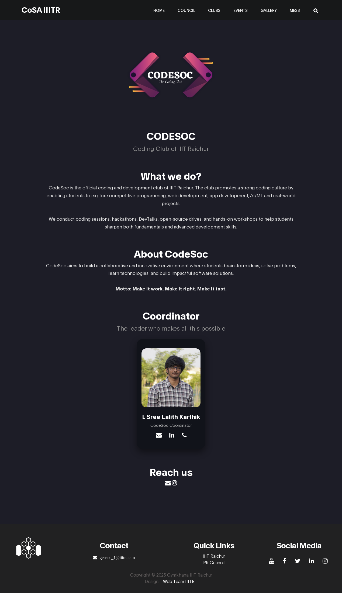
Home (159, 10)
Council (186, 10)
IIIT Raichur (214, 556)
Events (240, 10)
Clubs (214, 10)
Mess (295, 10)
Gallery (269, 10)
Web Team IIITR (179, 581)
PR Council (213, 562)
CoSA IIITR (41, 9)
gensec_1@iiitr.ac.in (116, 557)
